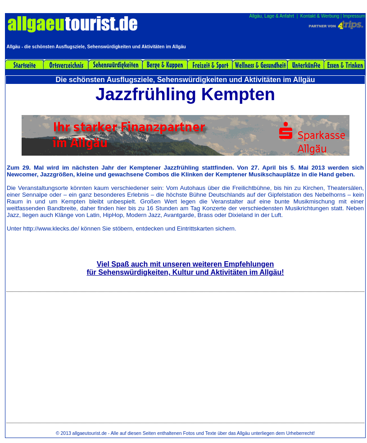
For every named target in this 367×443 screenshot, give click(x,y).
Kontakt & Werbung (320, 16)
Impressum (354, 16)
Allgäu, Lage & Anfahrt (272, 16)
